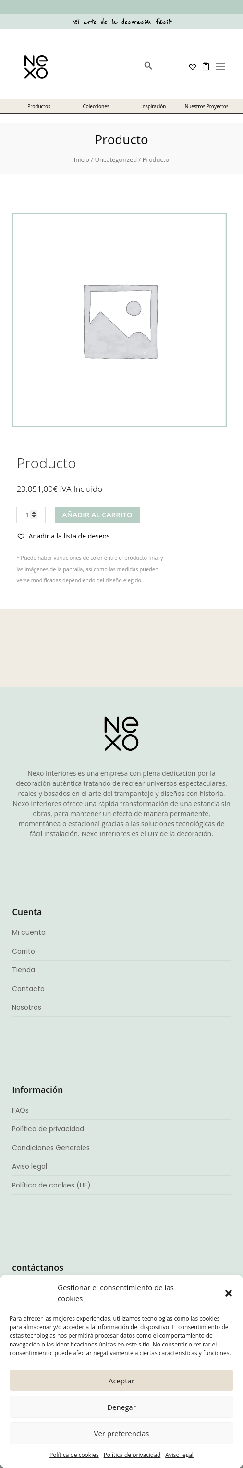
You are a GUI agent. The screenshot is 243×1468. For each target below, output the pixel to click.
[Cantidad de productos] (30, 515)
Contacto (28, 988)
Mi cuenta (29, 932)
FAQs (20, 1110)
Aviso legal (179, 1455)
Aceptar (121, 1380)
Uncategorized (116, 159)
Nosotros (26, 1007)
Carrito (23, 951)
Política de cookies (74, 1455)
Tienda (23, 970)
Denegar (121, 1407)
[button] (228, 1293)
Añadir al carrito (97, 514)
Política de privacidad (132, 1455)
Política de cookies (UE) (51, 1185)
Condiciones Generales (51, 1147)
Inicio (81, 159)
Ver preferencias (121, 1433)
